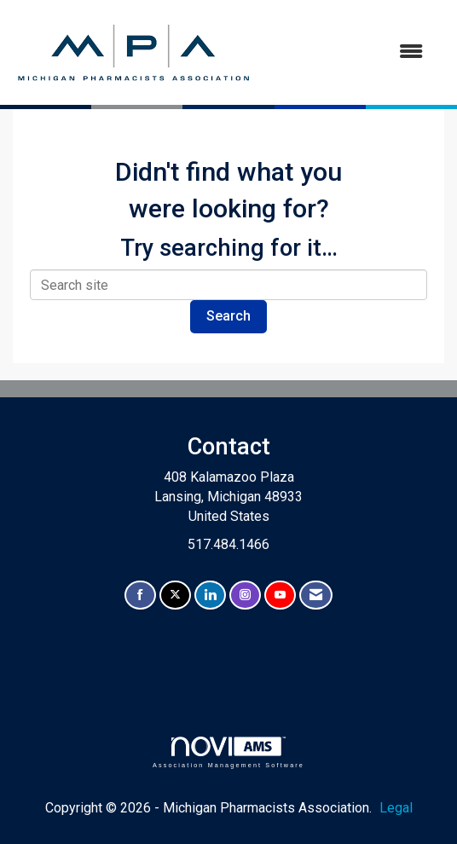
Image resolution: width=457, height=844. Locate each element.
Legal (396, 808)
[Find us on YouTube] (280, 595)
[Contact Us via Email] (316, 595)
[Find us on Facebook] (140, 595)
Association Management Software (228, 752)
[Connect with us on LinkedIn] (210, 595)
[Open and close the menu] (347, 52)
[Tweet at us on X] (175, 595)
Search (228, 316)
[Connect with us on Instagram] (245, 595)
